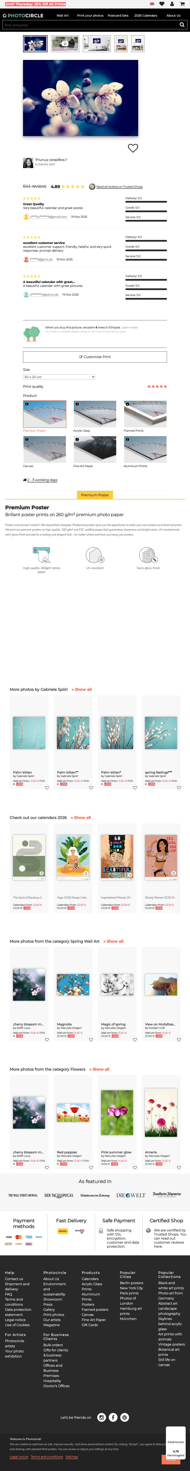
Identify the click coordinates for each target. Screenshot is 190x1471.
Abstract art (167, 1303)
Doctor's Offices (56, 1386)
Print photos (53, 1315)
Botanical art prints (168, 1352)
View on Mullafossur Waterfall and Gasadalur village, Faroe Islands (161, 1024)
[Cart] (182, 4)
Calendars (90, 1279)
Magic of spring (113, 1024)
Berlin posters (131, 1283)
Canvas (88, 1315)
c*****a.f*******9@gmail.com (48, 216)
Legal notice (15, 1320)
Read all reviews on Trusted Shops (119, 186)
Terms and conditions (47, 1457)
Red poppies (67, 1152)
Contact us (14, 1279)
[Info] (27, 404)
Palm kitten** (67, 772)
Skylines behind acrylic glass (170, 1324)
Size (26, 370)
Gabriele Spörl (46, 164)
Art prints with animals (170, 1336)
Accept (171, 1459)
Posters (88, 1305)
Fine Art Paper (94, 1320)
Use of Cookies (17, 1325)
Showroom (52, 1299)
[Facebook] (113, 1417)
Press (47, 1305)
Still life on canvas (166, 1362)
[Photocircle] (23, 15)
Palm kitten (22, 772)
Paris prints (129, 1293)
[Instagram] (102, 1417)
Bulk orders (53, 1345)
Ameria (151, 1152)
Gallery (49, 1310)
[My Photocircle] (172, 4)
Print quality (33, 387)
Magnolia (64, 1024)
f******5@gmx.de (41, 259)
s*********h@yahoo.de (44, 294)
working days (42, 480)
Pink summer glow (116, 1152)
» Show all (81, 689)
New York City (131, 1288)
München (128, 1319)
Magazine (51, 1325)
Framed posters (95, 1310)
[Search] (182, 24)
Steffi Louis (23, 1028)
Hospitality (52, 1381)
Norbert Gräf (157, 1028)
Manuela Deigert (71, 1028)
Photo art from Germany (170, 1295)
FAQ (8, 1294)
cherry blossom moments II (29, 1024)
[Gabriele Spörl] (28, 163)
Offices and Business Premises (52, 1371)
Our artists (52, 1320)
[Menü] (183, 1429)
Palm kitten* (111, 772)
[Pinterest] (124, 1417)
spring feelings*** (158, 772)
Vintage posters (171, 1344)
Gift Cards (90, 1325)
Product (30, 396)
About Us (51, 1279)
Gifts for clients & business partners (55, 1355)
